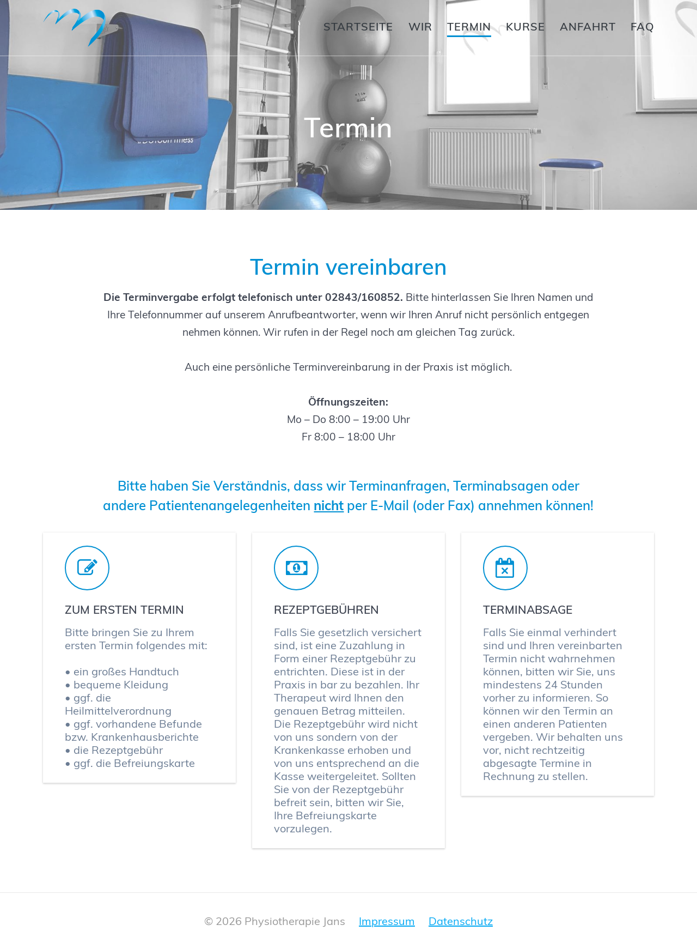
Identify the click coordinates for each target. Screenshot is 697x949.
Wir (420, 26)
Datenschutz (461, 921)
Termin (469, 26)
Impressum (387, 921)
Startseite (358, 26)
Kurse (525, 26)
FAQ (643, 26)
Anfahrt (588, 26)
